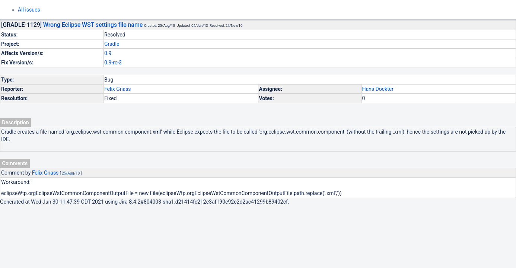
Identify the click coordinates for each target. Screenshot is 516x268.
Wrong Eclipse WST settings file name (93, 24)
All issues (29, 10)
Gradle (111, 44)
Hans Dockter (378, 89)
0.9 (107, 53)
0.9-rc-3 (113, 63)
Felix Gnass (117, 89)
